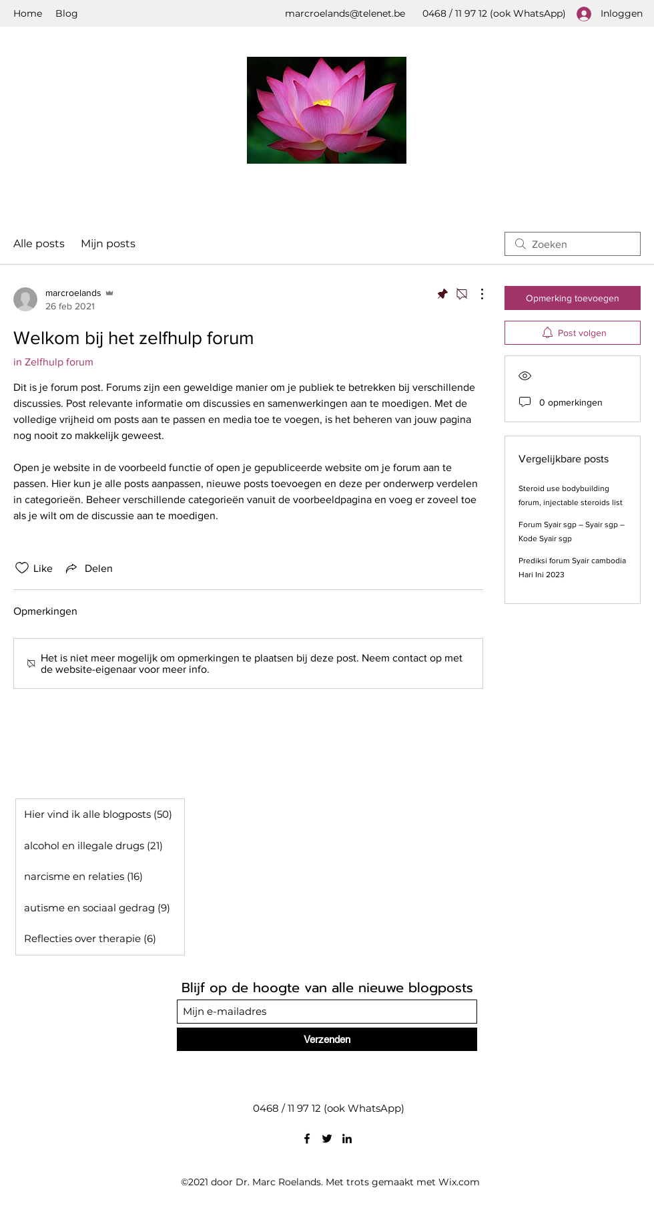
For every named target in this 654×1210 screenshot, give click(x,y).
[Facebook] (307, 1138)
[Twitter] (327, 1138)
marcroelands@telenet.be (345, 13)
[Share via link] (88, 568)
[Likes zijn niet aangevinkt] (22, 568)
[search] (573, 244)
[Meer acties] (475, 294)
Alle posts (39, 243)
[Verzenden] (327, 1039)
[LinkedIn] (347, 1138)
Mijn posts (108, 243)
